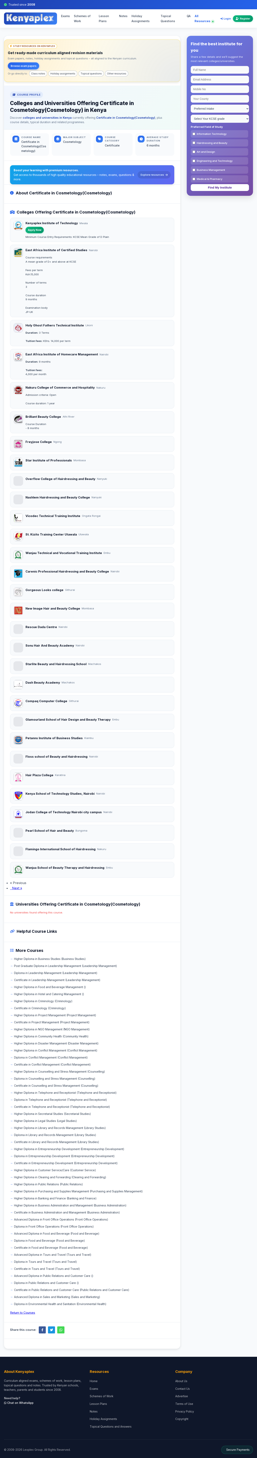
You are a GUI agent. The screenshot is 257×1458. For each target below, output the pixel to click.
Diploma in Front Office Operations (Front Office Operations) (54, 1226)
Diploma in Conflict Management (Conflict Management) (51, 1057)
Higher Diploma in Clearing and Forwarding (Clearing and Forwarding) (60, 1177)
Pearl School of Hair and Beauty (49, 831)
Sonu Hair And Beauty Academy (49, 645)
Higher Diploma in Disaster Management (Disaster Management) (56, 1043)
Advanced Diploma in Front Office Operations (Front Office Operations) (61, 1219)
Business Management (211, 169)
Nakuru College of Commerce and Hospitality (60, 387)
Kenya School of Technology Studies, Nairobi (60, 794)
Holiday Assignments (141, 18)
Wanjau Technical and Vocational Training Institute (63, 553)
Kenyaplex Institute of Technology (51, 223)
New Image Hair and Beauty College (52, 608)
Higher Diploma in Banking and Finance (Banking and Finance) (55, 1198)
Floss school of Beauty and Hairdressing (56, 756)
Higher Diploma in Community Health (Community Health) (51, 1036)
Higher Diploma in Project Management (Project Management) (55, 1015)
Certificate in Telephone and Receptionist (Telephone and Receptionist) (62, 1106)
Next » (16, 888)
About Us (181, 1381)
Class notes (38, 73)
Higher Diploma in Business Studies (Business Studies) (50, 959)
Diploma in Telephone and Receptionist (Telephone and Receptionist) (60, 1099)
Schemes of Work (82, 18)
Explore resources (154, 174)
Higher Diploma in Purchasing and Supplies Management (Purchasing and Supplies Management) (78, 1191)
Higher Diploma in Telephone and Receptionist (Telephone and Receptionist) (65, 1092)
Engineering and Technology (215, 160)
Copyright (181, 1419)
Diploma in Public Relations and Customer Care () (46, 1283)
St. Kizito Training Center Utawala (51, 534)
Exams (65, 16)
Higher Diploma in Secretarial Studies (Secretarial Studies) (52, 1113)
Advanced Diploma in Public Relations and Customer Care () (53, 1275)
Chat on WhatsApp (19, 1402)
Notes (123, 16)
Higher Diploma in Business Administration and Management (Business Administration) (70, 1205)
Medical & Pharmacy (209, 179)
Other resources (116, 73)
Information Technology (211, 133)
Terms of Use (184, 1403)
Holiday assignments (62, 73)
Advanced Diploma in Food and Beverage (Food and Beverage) (56, 1233)
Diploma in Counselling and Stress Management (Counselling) (54, 1078)
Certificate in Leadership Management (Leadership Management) (57, 980)
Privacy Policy (184, 1411)
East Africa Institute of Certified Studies (56, 250)
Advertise (181, 1396)
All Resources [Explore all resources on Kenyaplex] (204, 18)
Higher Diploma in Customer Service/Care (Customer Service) (55, 1170)
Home (94, 1381)
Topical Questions (168, 18)
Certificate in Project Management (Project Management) (52, 1022)
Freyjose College (38, 442)
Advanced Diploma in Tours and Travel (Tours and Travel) (52, 1254)
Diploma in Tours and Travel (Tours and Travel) (45, 1261)
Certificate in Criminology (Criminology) (40, 1008)
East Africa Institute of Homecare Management (61, 354)
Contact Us (182, 1388)
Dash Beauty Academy (42, 682)
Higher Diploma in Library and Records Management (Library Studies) (60, 1128)
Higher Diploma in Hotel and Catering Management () (49, 994)
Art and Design (206, 151)
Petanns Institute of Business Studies (54, 738)
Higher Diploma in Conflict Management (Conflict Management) (55, 1050)
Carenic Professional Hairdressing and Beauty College (67, 571)
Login (225, 18)
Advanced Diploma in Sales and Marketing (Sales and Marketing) (57, 1297)
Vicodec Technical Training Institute (52, 516)
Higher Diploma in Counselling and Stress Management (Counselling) (59, 1071)
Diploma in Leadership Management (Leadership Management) (55, 973)
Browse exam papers (23, 65)
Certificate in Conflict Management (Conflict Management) (52, 1064)
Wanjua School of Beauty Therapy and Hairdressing (64, 868)
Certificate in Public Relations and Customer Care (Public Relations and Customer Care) (71, 1290)
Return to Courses (22, 1313)
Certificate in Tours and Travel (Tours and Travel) (47, 1268)
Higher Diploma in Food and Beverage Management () (50, 987)
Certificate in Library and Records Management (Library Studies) (56, 1142)
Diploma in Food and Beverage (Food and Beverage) (49, 1240)
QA (189, 16)
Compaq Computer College (46, 701)
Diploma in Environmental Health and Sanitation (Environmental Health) (60, 1304)
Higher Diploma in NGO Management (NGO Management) (52, 1029)
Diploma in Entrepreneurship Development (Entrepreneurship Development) (64, 1156)
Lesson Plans (104, 18)
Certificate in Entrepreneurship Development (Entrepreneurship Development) (66, 1163)
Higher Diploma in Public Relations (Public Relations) (48, 1184)
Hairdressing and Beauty (212, 142)
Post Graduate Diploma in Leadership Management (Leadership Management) (65, 966)
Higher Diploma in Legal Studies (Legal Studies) (45, 1121)
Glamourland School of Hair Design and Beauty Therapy (68, 719)
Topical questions (91, 73)
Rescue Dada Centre (41, 627)
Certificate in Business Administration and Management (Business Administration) (67, 1212)
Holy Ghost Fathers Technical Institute (54, 325)
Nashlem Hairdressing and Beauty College (57, 497)
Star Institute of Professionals (48, 460)
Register (243, 18)
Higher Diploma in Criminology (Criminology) (43, 1001)
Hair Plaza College (39, 775)
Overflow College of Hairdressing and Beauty (60, 479)
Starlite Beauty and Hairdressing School (56, 664)
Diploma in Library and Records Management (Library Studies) (55, 1135)
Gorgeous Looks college (44, 590)
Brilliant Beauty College (43, 417)
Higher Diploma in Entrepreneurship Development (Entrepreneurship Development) (69, 1149)
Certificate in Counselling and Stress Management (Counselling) (56, 1085)
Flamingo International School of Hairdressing (60, 849)
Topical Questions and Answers (111, 1426)
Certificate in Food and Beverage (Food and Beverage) (51, 1247)
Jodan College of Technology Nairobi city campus (63, 812)
